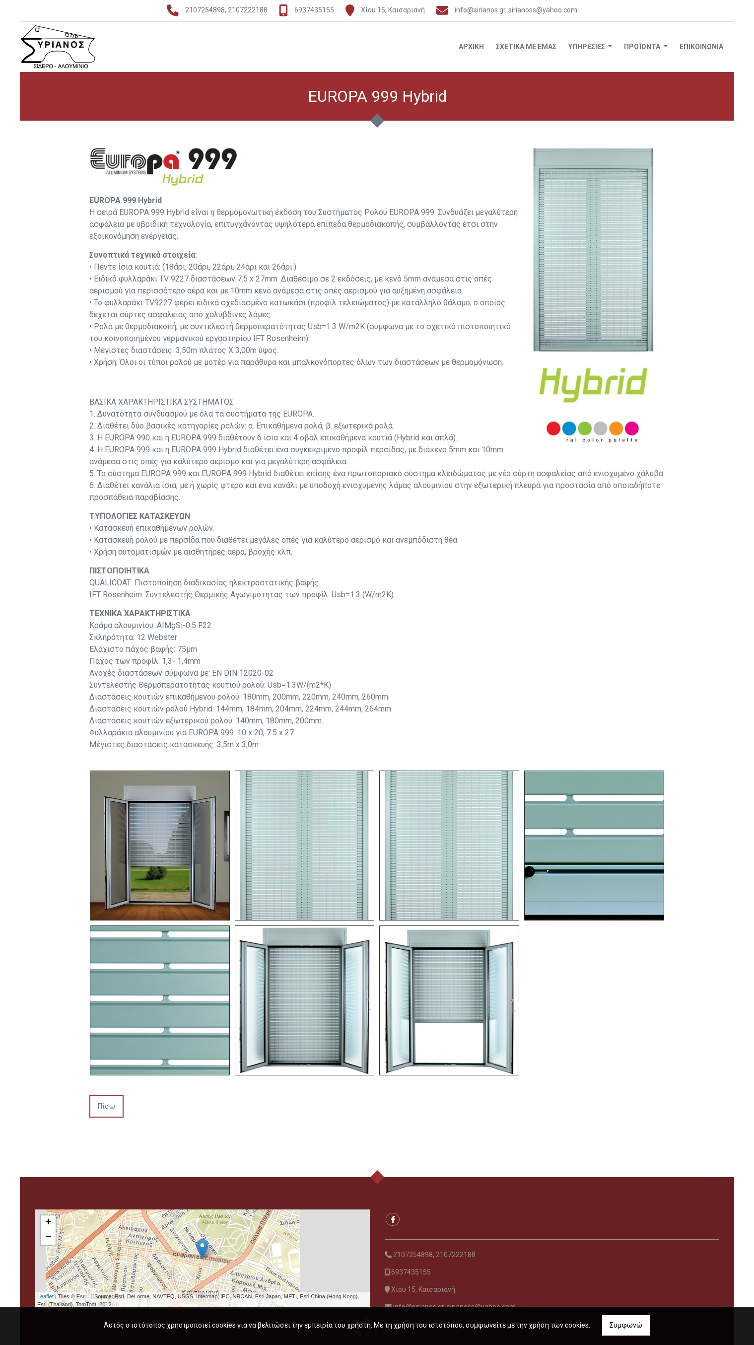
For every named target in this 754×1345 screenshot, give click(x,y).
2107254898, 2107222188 (227, 10)
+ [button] (48, 1222)
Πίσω (106, 1106)
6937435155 (314, 10)
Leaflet (45, 1296)
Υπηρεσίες (587, 47)
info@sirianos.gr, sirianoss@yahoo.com (516, 10)
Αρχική (471, 47)
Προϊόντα (643, 47)
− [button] (48, 1237)
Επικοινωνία (701, 47)
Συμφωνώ (626, 1325)
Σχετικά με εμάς (526, 47)
